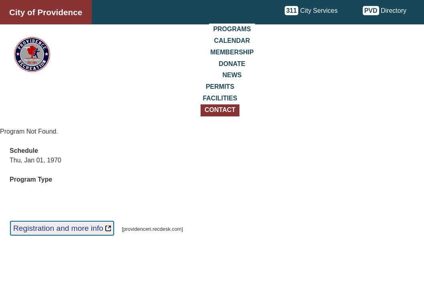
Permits (220, 86)
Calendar (232, 40)
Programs (232, 29)
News (232, 75)
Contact (220, 109)
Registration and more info (62, 228)
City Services (311, 10)
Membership (231, 52)
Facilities (220, 98)
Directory (384, 10)
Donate (232, 63)
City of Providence (45, 12)
